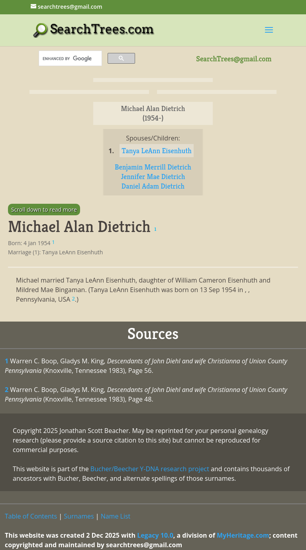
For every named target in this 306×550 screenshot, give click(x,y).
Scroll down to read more (44, 209)
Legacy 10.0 (155, 535)
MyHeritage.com (243, 535)
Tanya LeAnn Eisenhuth (157, 150)
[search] (69, 58)
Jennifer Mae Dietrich (153, 176)
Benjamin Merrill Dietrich (153, 167)
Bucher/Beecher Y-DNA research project (149, 468)
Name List (116, 516)
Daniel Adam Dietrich (153, 186)
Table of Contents (31, 516)
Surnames (79, 516)
